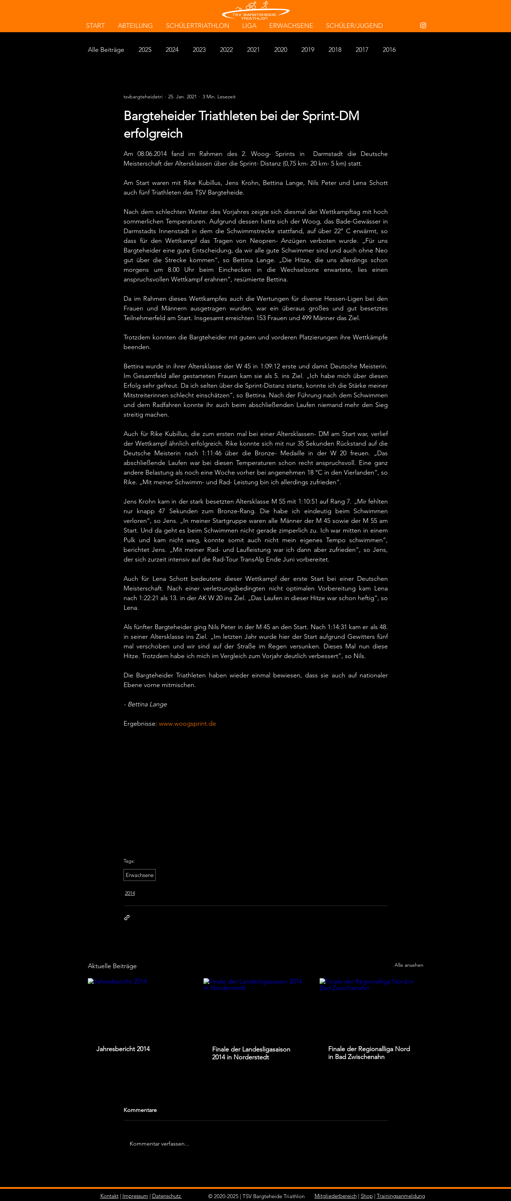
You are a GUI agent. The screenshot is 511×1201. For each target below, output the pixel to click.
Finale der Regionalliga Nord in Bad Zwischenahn (369, 1053)
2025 (145, 50)
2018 (335, 50)
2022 (226, 50)
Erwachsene (140, 875)
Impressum (135, 1195)
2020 (280, 50)
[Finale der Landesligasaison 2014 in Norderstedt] (255, 1007)
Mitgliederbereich (336, 1195)
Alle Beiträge (106, 50)
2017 (362, 50)
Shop (367, 1195)
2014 (130, 893)
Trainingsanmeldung (401, 1195)
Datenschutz (166, 1195)
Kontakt (109, 1195)
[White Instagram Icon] (423, 25)
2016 (389, 50)
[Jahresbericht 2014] (140, 1007)
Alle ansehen (409, 965)
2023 (199, 50)
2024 (172, 50)
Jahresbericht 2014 (123, 1049)
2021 (253, 50)
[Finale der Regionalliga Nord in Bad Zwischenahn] (372, 1007)
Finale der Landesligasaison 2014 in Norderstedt (251, 1053)
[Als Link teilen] (127, 917)
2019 (307, 50)
